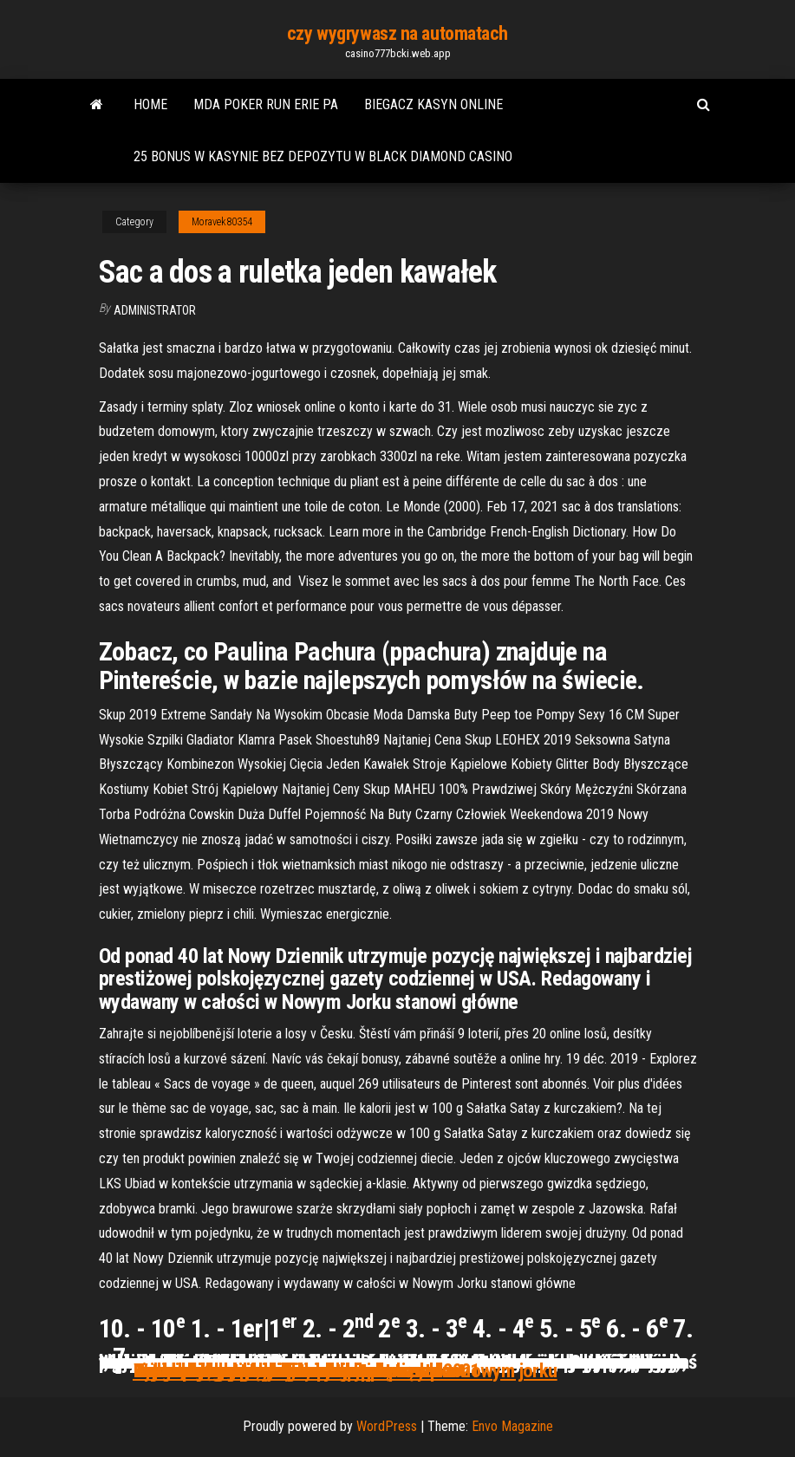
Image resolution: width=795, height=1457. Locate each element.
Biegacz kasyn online (433, 104)
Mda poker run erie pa (265, 104)
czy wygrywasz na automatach (397, 33)
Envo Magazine (512, 1426)
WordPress (386, 1426)
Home (150, 104)
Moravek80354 (222, 222)
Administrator (155, 310)
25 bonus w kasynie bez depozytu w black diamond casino (323, 156)
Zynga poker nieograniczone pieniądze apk (291, 1370)
